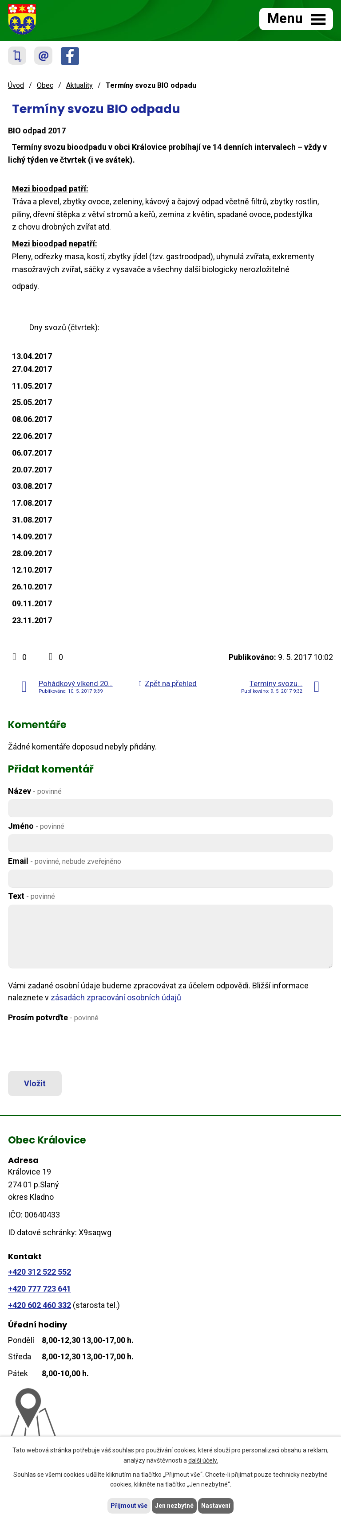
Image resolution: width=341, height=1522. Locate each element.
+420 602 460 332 (39, 1305)
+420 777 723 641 (39, 1288)
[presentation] (73, 1047)
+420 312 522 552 (39, 1271)
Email (64, 861)
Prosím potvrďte (53, 1017)
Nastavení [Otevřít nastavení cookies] (215, 1505)
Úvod (16, 85)
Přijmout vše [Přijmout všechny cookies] (129, 1505)
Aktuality (79, 85)
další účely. (203, 1460)
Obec (45, 85)
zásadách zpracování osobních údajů (116, 997)
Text (31, 896)
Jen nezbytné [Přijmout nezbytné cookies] (174, 1505)
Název (35, 791)
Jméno (36, 826)
